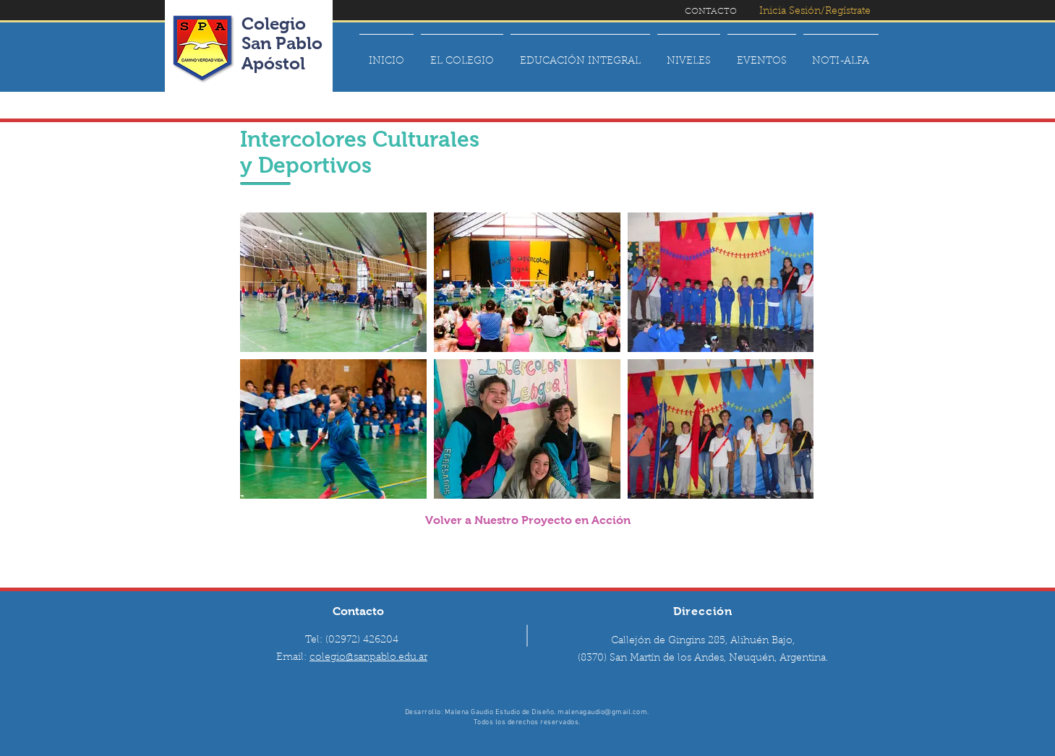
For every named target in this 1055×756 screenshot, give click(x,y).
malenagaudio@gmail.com (602, 712)
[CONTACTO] (710, 11)
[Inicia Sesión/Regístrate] (815, 12)
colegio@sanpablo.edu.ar (368, 658)
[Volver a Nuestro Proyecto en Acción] (528, 521)
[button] (462, 55)
